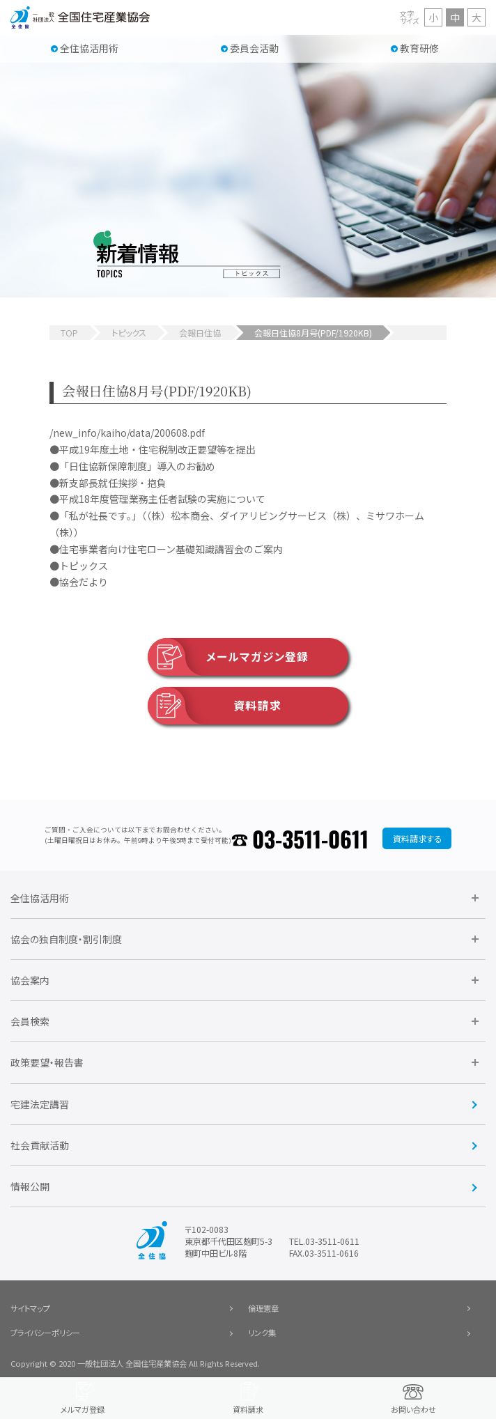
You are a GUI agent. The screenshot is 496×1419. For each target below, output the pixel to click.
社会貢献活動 (39, 1145)
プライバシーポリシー (45, 1332)
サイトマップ (30, 1308)
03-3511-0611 (310, 838)
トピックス (128, 333)
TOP (69, 333)
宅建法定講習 (39, 1104)
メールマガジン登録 (228, 657)
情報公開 (29, 1186)
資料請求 (214, 705)
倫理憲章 (263, 1308)
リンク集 (262, 1332)
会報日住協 (200, 333)
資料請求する (417, 838)
